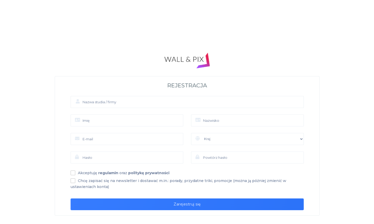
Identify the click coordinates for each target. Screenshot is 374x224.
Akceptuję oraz (129, 173)
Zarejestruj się (192, 204)
